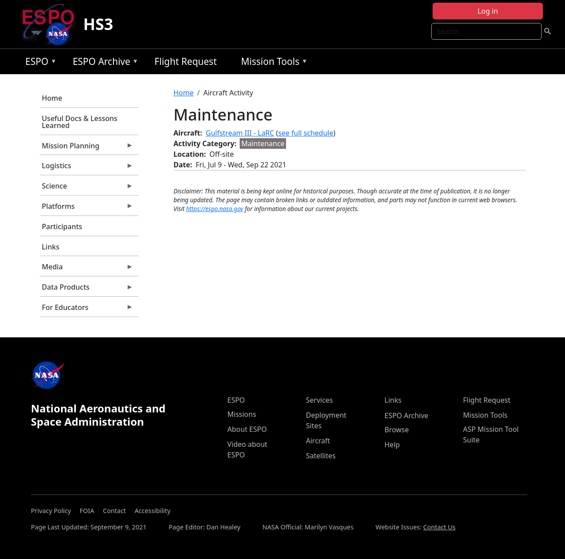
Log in (488, 11)
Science (86, 188)
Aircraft (318, 441)
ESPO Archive (103, 63)
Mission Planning (86, 148)
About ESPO (247, 429)
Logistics (86, 168)
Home (52, 98)
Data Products (86, 289)
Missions (241, 414)
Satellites (320, 456)
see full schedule (305, 133)
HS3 (98, 24)
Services (319, 400)
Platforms (86, 208)
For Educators (86, 309)
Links (51, 247)
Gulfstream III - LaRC (240, 133)
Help (392, 444)
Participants (62, 226)
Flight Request (185, 61)
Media (86, 269)
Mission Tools (272, 63)
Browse (396, 429)
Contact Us (439, 527)
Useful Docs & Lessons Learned (79, 121)
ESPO (38, 63)
